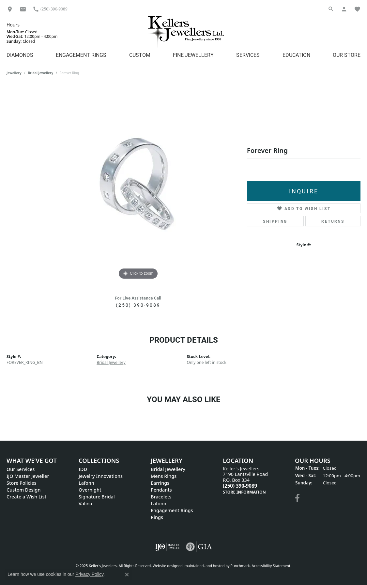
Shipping (275, 221)
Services (248, 54)
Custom (139, 54)
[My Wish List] (357, 9)
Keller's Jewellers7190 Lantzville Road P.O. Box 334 (245, 480)
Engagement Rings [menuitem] (172, 510)
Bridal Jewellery (40, 73)
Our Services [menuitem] (21, 469)
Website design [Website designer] (165, 565)
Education (296, 54)
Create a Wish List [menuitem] (26, 497)
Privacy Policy (89, 574)
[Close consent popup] (127, 575)
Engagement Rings (81, 54)
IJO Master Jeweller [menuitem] (28, 476)
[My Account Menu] (344, 9)
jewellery (14, 73)
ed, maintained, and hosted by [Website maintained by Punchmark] (204, 565)
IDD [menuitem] (83, 469)
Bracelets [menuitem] (161, 497)
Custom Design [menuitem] (23, 490)
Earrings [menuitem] (160, 483)
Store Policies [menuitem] (22, 483)
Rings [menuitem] (157, 517)
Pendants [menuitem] (161, 490)
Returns (332, 221)
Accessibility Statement (271, 565)
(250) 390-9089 (138, 305)
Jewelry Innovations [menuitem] (101, 476)
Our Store (346, 54)
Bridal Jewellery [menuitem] (168, 469)
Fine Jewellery (193, 54)
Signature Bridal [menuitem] (97, 497)
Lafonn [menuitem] (86, 483)
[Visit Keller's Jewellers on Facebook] (297, 498)
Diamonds (20, 54)
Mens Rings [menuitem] (163, 476)
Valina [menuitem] (85, 503)
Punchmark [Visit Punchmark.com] (240, 565)
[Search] (331, 9)
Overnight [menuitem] (90, 490)
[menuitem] (167, 547)
